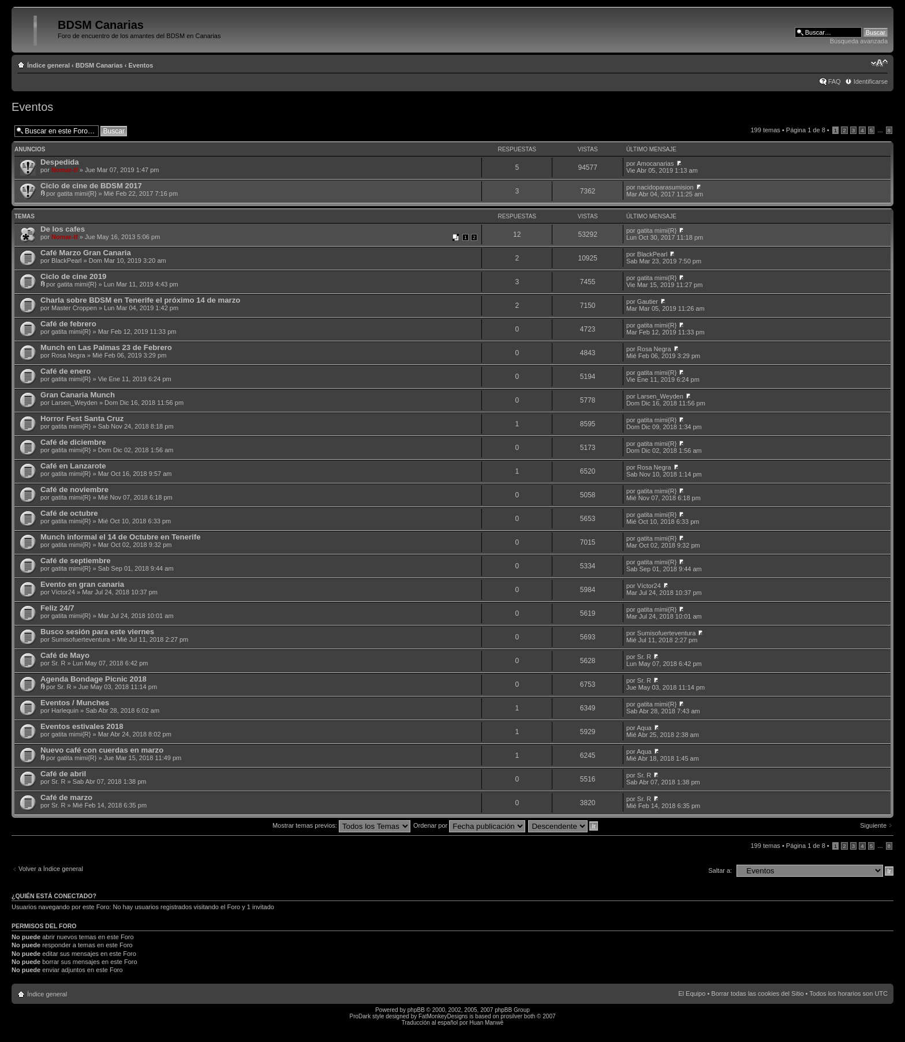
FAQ (834, 81)
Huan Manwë (486, 1022)
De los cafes (62, 229)
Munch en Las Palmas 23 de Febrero (106, 347)
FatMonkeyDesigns (443, 1016)
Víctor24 (63, 592)
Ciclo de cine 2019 (73, 276)
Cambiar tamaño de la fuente (879, 63)
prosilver (511, 1016)
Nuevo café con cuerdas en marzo (101, 750)
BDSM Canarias (99, 65)
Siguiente (873, 825)
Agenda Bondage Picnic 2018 (93, 679)
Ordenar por (469, 825)
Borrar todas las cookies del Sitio (757, 993)
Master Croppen (74, 307)
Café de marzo (66, 797)
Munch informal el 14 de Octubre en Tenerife (120, 537)
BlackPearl (66, 260)
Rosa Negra (68, 355)
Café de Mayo (64, 655)
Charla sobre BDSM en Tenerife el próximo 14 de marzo (140, 300)
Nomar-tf (64, 169)
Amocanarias (655, 163)
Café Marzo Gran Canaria (85, 252)
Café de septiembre (75, 560)
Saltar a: (720, 870)
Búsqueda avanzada (859, 41)
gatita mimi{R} (76, 193)
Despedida (59, 162)
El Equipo (691, 993)
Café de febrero (68, 323)
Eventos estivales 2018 (82, 726)
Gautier (647, 301)
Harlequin (64, 710)
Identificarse (871, 81)
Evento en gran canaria (82, 584)
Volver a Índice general (50, 868)
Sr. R (58, 663)
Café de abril (63, 773)
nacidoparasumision (665, 187)
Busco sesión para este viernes (97, 631)
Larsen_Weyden (74, 402)
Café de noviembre (74, 489)
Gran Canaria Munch (77, 394)
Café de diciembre (73, 442)
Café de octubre (69, 513)
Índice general (48, 65)
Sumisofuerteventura (80, 639)
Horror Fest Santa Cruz (82, 418)
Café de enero (65, 371)
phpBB (416, 1010)
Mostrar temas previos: (341, 825)
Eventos (141, 65)
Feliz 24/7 (57, 608)
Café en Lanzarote (73, 466)
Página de (805, 129)
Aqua (644, 727)
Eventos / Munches (74, 702)
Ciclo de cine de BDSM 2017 (91, 185)
